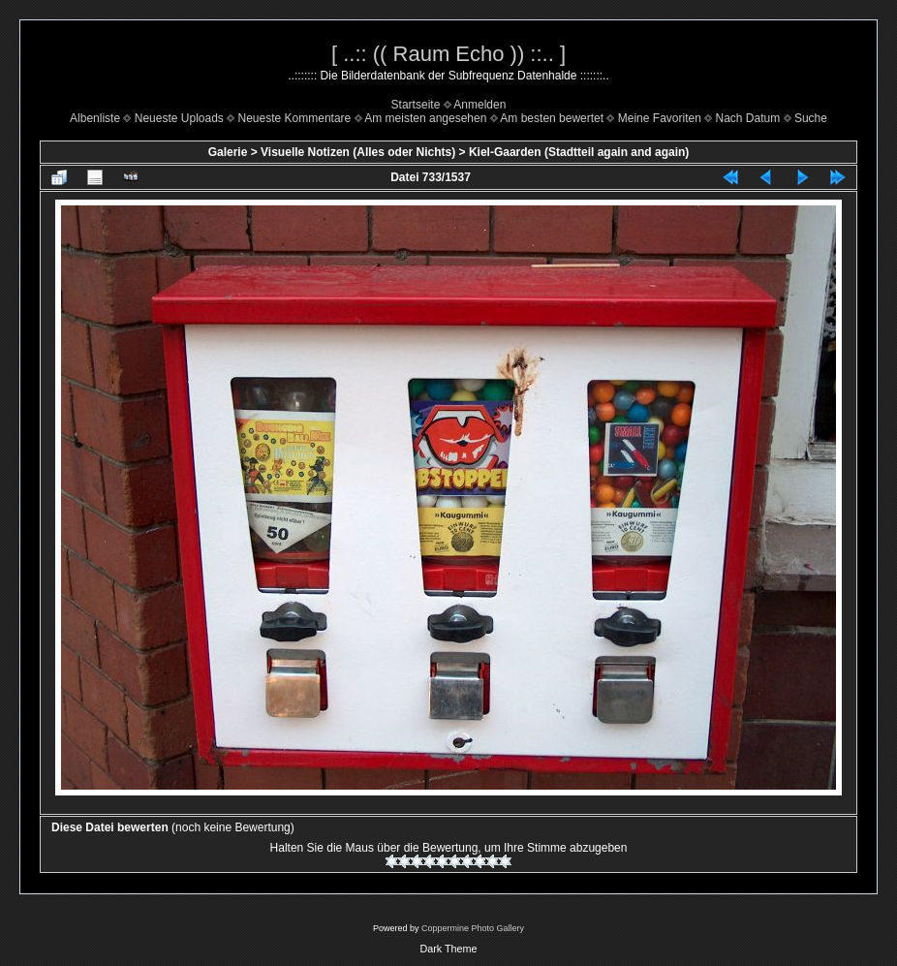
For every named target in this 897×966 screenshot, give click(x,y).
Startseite (416, 104)
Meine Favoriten (659, 118)
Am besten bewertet (551, 118)
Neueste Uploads (179, 118)
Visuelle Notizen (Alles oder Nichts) (358, 152)
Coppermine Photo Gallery (472, 928)
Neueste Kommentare (295, 118)
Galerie (228, 152)
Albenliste (95, 118)
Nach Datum (748, 118)
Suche (810, 118)
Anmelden (479, 104)
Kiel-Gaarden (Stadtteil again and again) (579, 152)
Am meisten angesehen (425, 118)
